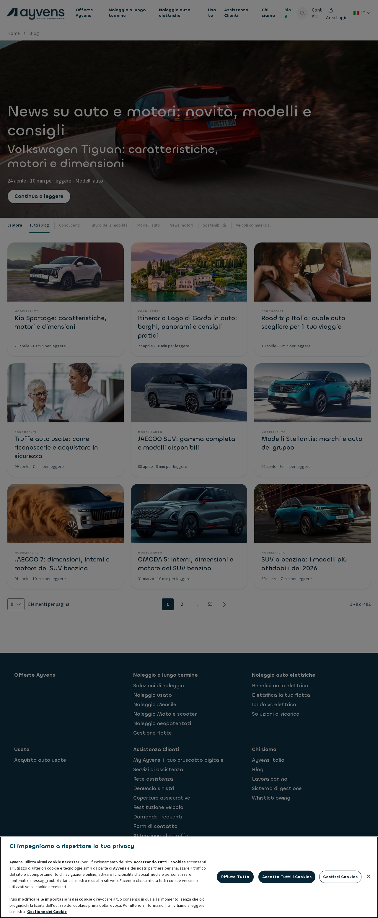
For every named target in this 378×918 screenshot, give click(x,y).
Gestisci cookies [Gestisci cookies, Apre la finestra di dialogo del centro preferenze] (340, 876)
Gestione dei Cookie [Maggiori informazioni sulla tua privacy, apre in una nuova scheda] (47, 912)
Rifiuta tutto (235, 876)
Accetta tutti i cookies (287, 876)
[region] (189, 877)
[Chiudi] (368, 876)
